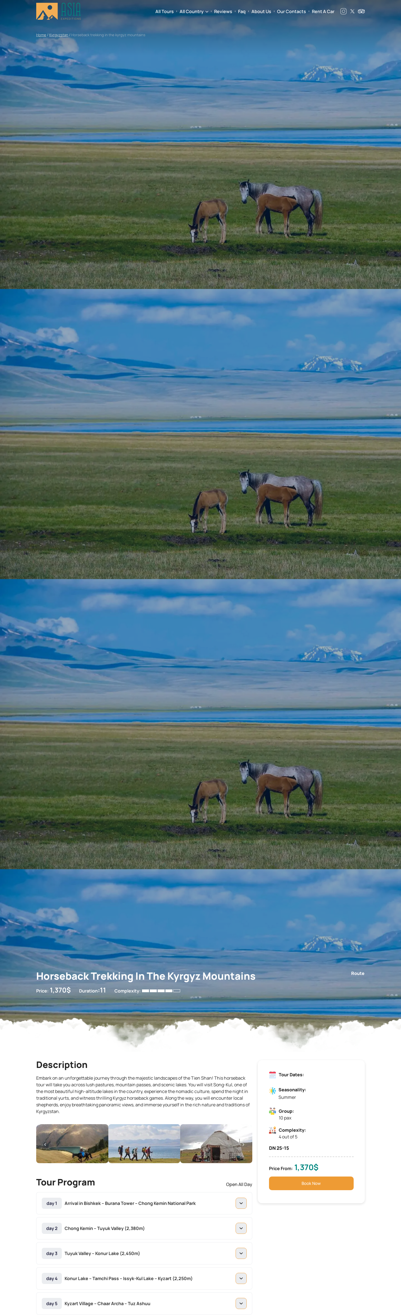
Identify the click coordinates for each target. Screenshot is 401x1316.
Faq (242, 11)
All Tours (164, 11)
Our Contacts (291, 11)
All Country (192, 11)
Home (41, 34)
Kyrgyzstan (58, 34)
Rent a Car (323, 11)
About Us (261, 11)
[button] (45, 1144)
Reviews (223, 11)
